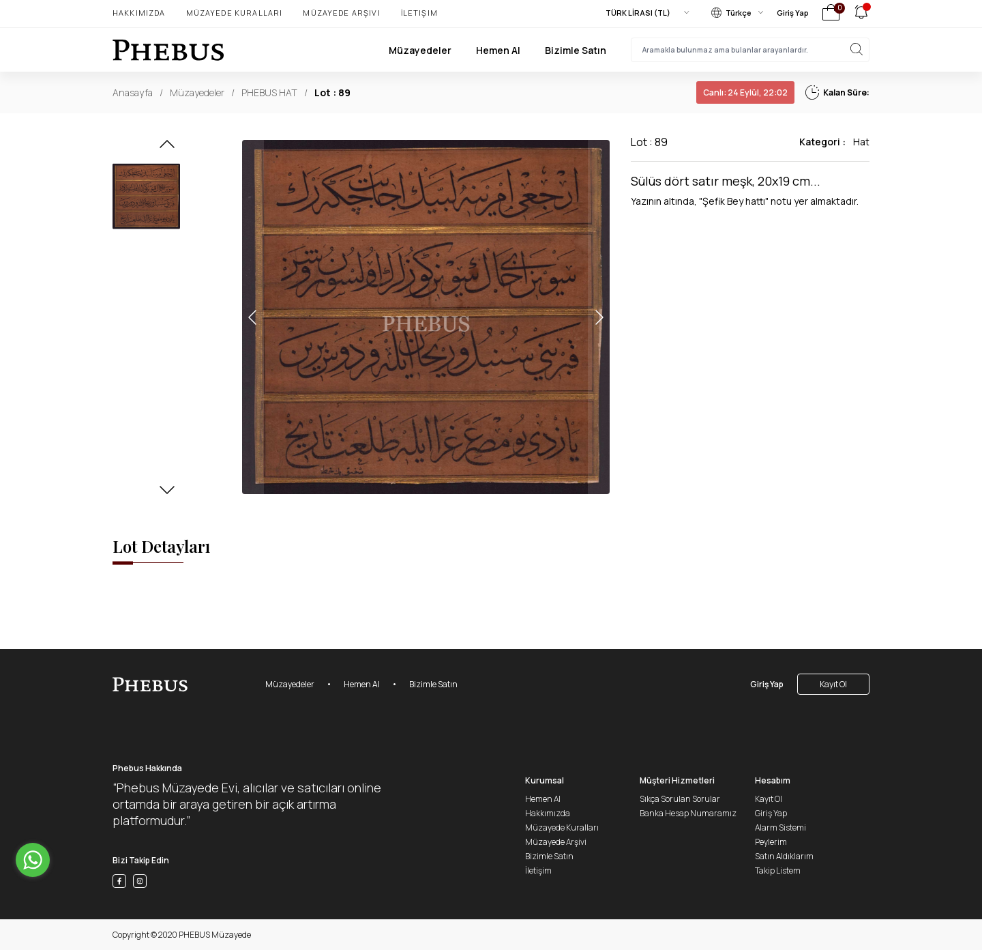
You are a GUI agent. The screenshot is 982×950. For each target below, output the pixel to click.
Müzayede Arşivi (341, 13)
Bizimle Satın (575, 50)
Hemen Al (498, 50)
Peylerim (771, 842)
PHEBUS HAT (269, 92)
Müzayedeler (420, 50)
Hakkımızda (139, 13)
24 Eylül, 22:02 (745, 92)
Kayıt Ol (833, 684)
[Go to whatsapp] (33, 860)
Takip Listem (778, 870)
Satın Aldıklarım (784, 856)
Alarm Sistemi (780, 827)
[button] (167, 148)
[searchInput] (750, 50)
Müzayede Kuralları (234, 13)
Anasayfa (133, 92)
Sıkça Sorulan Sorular (680, 799)
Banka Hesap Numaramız (688, 813)
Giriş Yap (793, 13)
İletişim (419, 13)
